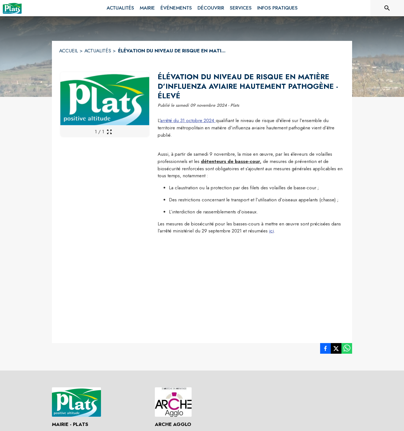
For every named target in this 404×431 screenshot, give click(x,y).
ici (271, 230)
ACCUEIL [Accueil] (68, 50)
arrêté (166, 120)
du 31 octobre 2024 (194, 120)
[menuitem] (120, 8)
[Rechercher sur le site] (387, 8)
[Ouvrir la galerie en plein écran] (109, 132)
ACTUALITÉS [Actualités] (97, 50)
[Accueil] (12, 8)
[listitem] (325, 349)
